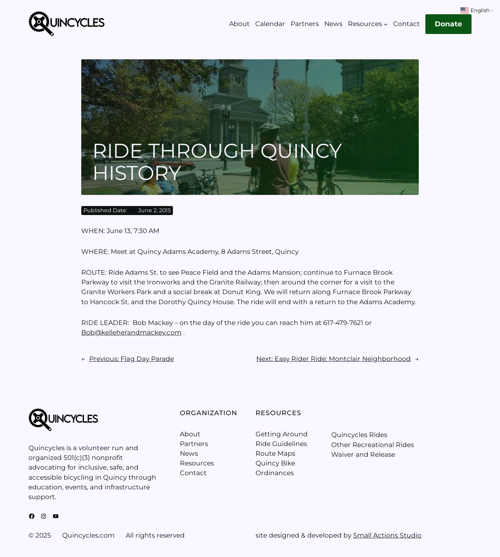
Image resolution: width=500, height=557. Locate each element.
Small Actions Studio (387, 535)
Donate (448, 23)
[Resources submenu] (386, 24)
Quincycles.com (88, 535)
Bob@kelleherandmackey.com (131, 332)
